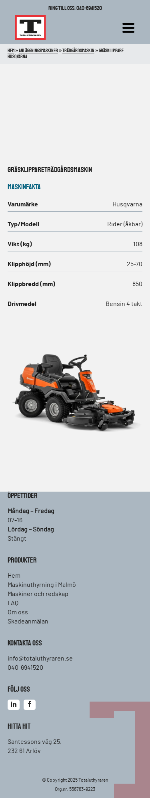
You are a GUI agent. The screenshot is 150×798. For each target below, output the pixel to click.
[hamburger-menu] (130, 27)
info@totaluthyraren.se (40, 658)
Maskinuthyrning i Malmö (42, 585)
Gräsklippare (26, 170)
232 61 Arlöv (24, 751)
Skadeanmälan (28, 621)
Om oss (18, 612)
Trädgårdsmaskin (68, 170)
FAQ (13, 603)
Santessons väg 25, (35, 742)
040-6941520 (25, 668)
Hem (14, 576)
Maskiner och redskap (38, 594)
